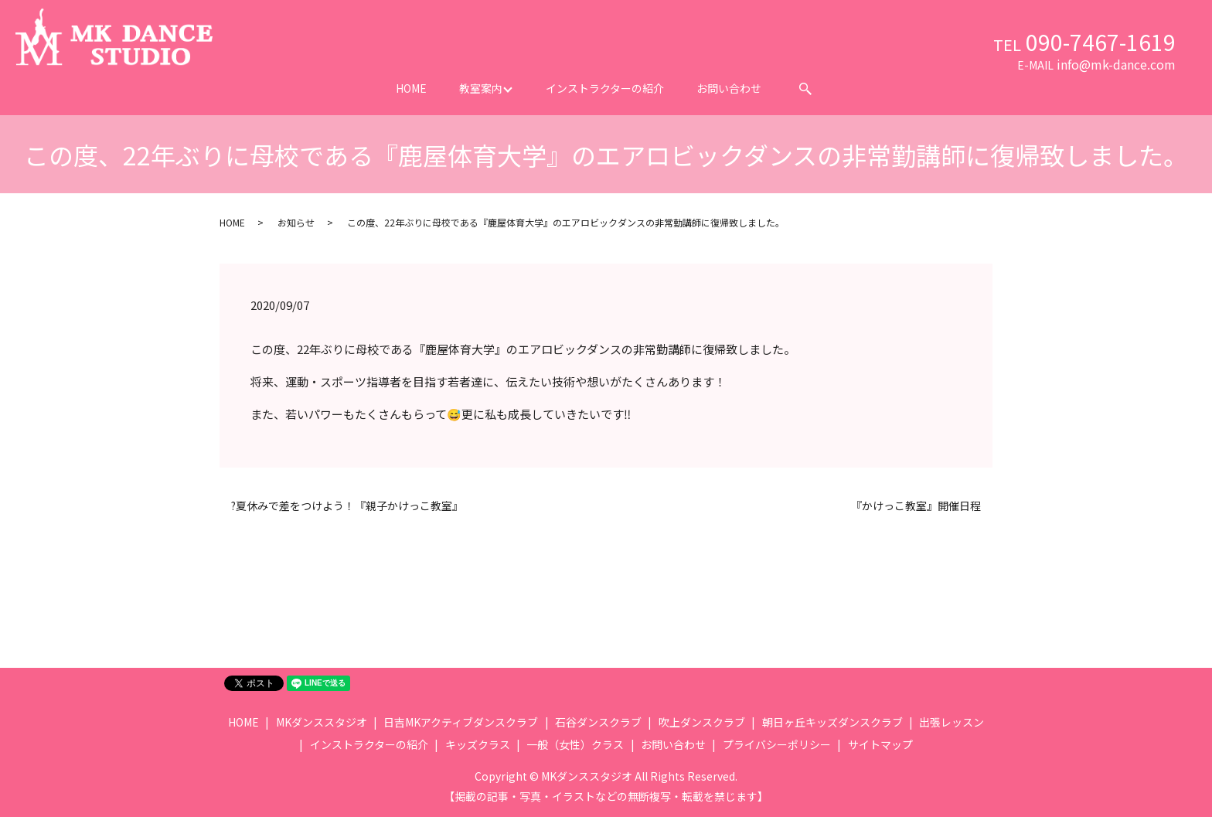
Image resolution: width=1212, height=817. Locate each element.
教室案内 (480, 88)
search (805, 88)
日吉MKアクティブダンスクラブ (460, 722)
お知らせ (296, 222)
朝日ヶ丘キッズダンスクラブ (832, 722)
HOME (411, 88)
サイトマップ (880, 744)
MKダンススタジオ (321, 722)
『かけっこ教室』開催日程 (916, 506)
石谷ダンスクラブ (598, 722)
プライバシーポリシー (777, 744)
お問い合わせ (728, 88)
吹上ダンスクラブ (702, 722)
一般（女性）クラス (575, 744)
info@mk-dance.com (1116, 64)
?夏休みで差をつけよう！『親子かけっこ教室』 (347, 506)
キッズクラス (477, 744)
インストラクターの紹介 (605, 88)
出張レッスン (951, 722)
